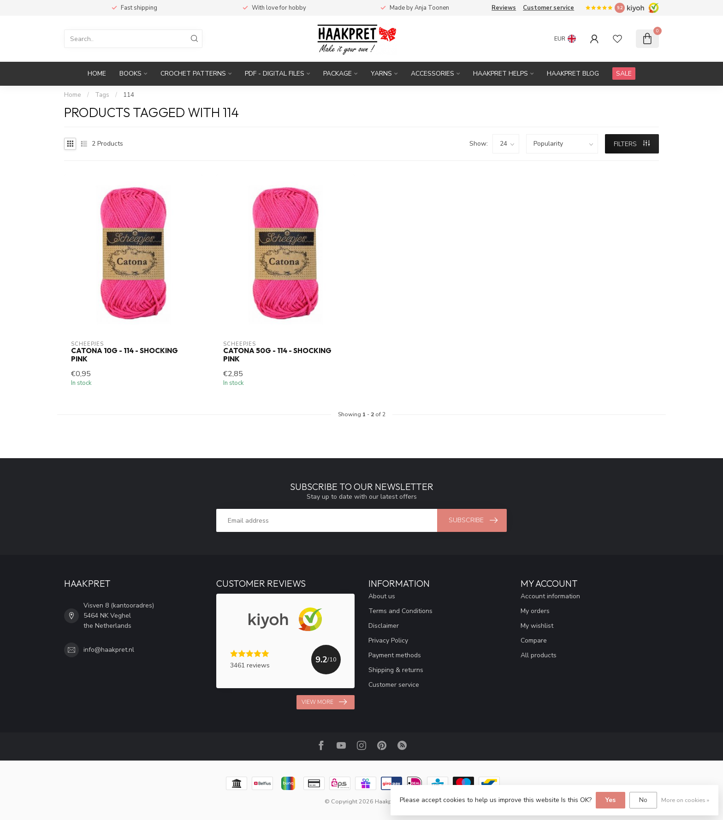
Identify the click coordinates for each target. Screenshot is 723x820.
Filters (632, 144)
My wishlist (537, 625)
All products (539, 655)
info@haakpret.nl (108, 649)
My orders (535, 611)
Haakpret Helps (500, 73)
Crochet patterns (193, 73)
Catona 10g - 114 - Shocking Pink (124, 355)
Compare (534, 640)
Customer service (548, 8)
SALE (624, 73)
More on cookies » (685, 800)
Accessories (432, 73)
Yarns (381, 73)
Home (97, 73)
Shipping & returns (395, 670)
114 (128, 95)
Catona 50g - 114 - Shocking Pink (277, 355)
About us (381, 596)
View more (324, 702)
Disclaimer (383, 625)
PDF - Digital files (274, 73)
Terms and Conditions (400, 611)
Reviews (504, 8)
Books (130, 73)
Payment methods (394, 655)
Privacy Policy (388, 640)
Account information (550, 596)
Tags (102, 95)
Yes (610, 800)
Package (337, 73)
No (643, 800)
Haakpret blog (573, 73)
